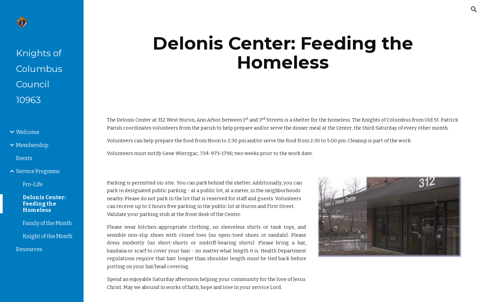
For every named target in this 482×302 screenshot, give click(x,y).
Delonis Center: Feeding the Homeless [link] (44, 203)
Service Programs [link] (38, 171)
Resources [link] (29, 249)
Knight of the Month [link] (48, 236)
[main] (283, 53)
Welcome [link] (27, 132)
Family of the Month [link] (47, 223)
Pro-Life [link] (33, 184)
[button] (474, 9)
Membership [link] (32, 145)
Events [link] (24, 158)
